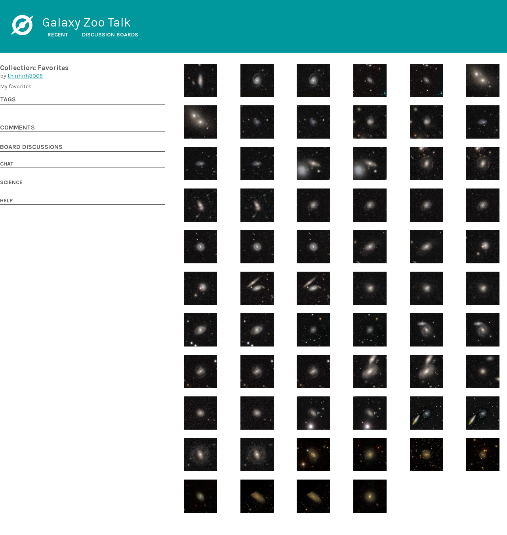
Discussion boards (110, 34)
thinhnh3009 (25, 75)
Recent (58, 34)
